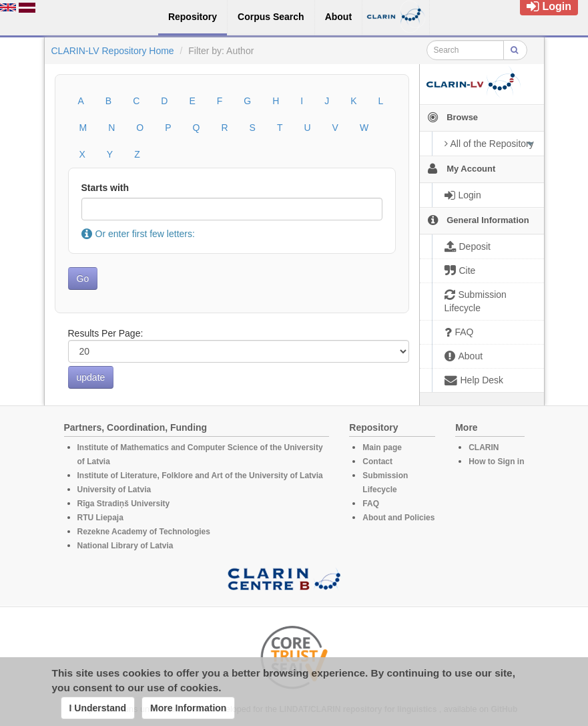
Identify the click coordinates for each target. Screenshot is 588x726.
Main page (382, 447)
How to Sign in (496, 461)
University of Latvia (114, 489)
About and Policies (398, 517)
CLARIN (484, 447)
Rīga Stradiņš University (123, 503)
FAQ (370, 503)
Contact (377, 461)
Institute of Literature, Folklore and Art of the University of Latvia (200, 475)
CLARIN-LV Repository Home (112, 50)
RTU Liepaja (100, 517)
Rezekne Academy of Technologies (143, 531)
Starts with (105, 187)
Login (549, 6)
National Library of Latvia (125, 545)
